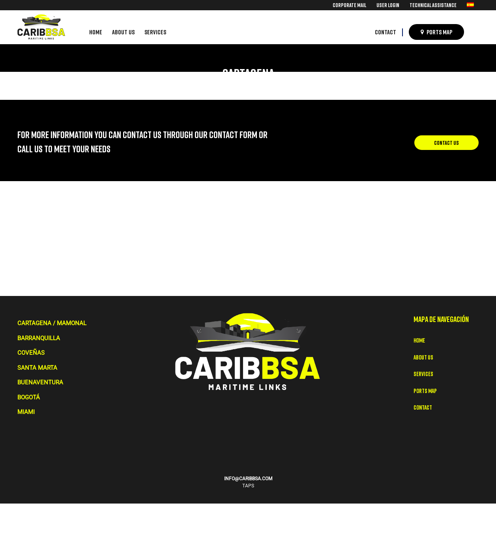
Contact (423, 407)
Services (423, 373)
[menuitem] (349, 5)
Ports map (425, 390)
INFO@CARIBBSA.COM (248, 478)
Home (419, 340)
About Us (423, 357)
